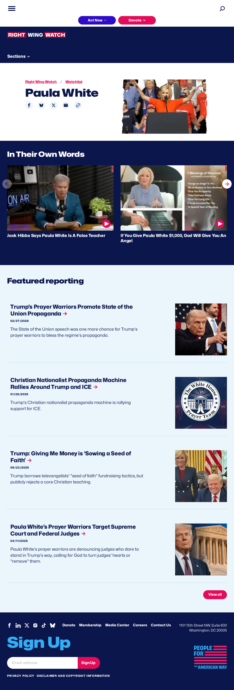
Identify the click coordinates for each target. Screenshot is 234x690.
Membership (90, 625)
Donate (135, 20)
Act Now (95, 20)
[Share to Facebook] (29, 105)
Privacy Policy (20, 676)
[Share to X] (53, 105)
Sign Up (88, 663)
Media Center (117, 625)
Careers (140, 625)
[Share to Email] (66, 105)
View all (215, 594)
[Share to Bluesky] (41, 105)
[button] (78, 105)
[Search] (222, 8)
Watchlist (73, 82)
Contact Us (161, 625)
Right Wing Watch (41, 82)
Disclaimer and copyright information (73, 676)
